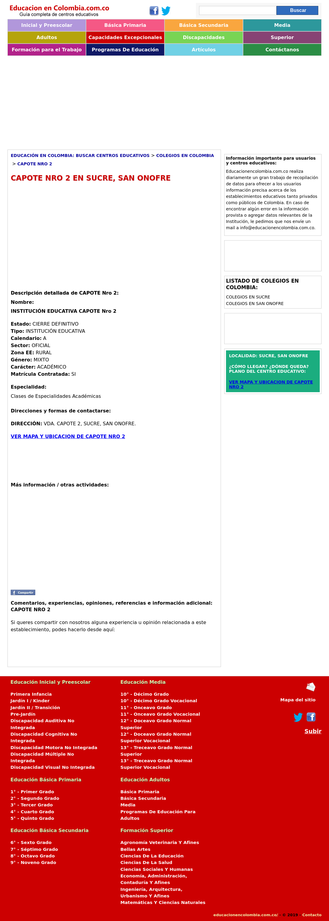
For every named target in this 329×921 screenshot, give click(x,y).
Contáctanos (282, 50)
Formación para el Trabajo (47, 50)
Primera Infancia (31, 694)
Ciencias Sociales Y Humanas (156, 869)
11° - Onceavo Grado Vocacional (160, 714)
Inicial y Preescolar (46, 25)
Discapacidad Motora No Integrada (53, 747)
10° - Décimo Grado (144, 694)
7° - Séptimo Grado (34, 849)
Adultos (46, 37)
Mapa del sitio (298, 700)
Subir (313, 731)
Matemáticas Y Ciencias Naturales (162, 902)
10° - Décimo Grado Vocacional (158, 700)
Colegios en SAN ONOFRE (255, 303)
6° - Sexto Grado (31, 842)
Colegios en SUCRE (248, 297)
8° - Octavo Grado (32, 856)
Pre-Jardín (23, 714)
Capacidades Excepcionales (125, 37)
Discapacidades (204, 37)
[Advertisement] (164, 100)
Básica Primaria (125, 25)
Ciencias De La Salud (146, 862)
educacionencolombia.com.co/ (245, 915)
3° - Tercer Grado (31, 805)
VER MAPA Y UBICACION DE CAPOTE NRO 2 (68, 436)
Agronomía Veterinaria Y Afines (159, 842)
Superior (282, 37)
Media (282, 25)
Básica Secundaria (203, 25)
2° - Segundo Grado (34, 798)
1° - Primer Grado (32, 791)
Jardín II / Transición (35, 707)
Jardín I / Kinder (30, 700)
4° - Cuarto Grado (32, 811)
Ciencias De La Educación (152, 856)
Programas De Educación (125, 50)
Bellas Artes (135, 849)
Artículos (204, 50)
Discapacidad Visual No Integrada (52, 767)
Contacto (312, 915)
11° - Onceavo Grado (146, 707)
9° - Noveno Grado (33, 862)
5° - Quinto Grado (32, 818)
